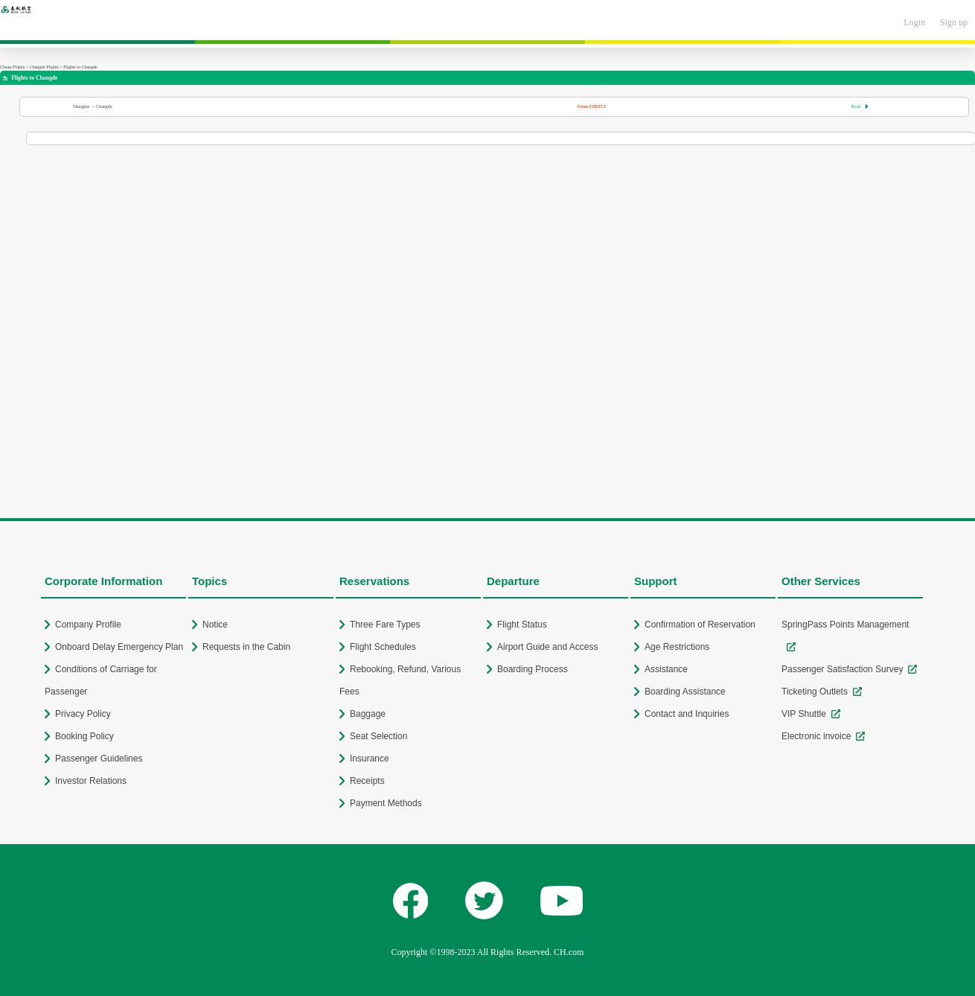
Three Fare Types (385, 624)
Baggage (368, 714)
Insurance (369, 758)
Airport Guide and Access (547, 647)
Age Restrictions (677, 647)
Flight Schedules (383, 647)
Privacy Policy (83, 714)
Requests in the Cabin (246, 647)
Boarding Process (532, 669)
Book (860, 106)
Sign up (954, 22)
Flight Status (522, 624)
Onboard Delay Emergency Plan (119, 647)
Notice (215, 624)
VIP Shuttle (803, 714)
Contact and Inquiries (687, 714)
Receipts (367, 781)
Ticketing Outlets (814, 691)
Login (914, 22)
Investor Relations (91, 781)
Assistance (666, 669)
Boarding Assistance (685, 691)
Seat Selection (378, 736)
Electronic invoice (816, 736)
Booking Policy (84, 736)
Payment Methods (386, 803)
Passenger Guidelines (98, 758)
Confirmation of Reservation (700, 624)
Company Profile (88, 624)
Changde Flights (44, 67)
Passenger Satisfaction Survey (842, 669)
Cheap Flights (12, 67)
